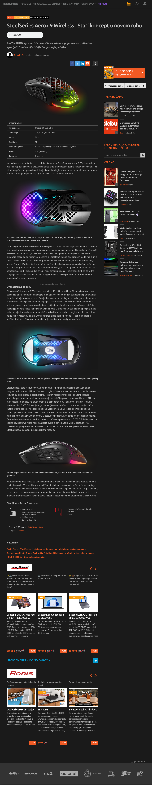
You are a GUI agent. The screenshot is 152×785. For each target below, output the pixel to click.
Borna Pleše (19, 55)
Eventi (96, 6)
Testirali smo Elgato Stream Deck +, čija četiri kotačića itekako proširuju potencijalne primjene (50, 553)
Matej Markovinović (126, 275)
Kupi (33, 651)
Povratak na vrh (139, 762)
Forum (87, 6)
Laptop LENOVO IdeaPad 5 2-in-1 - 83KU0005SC (21, 616)
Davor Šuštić (124, 204)
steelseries (44, 18)
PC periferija (19, 18)
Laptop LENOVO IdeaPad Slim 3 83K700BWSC (83, 616)
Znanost (60, 6)
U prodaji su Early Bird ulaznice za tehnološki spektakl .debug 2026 (129, 126)
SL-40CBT (43, 709)
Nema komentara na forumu (28, 659)
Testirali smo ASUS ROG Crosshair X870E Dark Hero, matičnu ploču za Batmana (132, 248)
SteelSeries (19, 531)
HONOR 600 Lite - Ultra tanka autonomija (25, 557)
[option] (21, 613)
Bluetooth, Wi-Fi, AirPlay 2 (83, 709)
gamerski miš (34, 18)
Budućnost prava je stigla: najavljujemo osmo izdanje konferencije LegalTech (131, 109)
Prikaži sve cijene (35, 527)
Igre (69, 6)
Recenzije (29, 6)
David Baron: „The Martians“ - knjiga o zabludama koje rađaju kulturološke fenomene (46, 549)
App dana (78, 6)
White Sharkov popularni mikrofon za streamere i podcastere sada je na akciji (132, 231)
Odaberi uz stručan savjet (20, 709)
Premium (105, 6)
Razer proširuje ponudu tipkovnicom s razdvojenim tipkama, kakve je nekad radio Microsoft (131, 266)
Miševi (27, 18)
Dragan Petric (124, 221)
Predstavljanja (45, 6)
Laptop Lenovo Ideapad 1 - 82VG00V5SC (52, 616)
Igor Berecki (124, 185)
